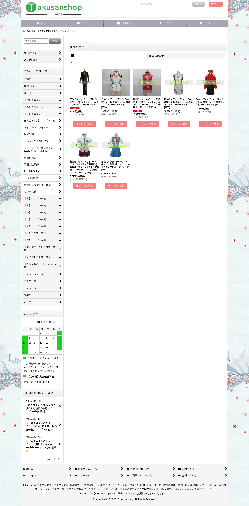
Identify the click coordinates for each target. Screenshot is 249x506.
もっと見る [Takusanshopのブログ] (53, 459)
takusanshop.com (184, 489)
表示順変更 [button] (156, 56)
